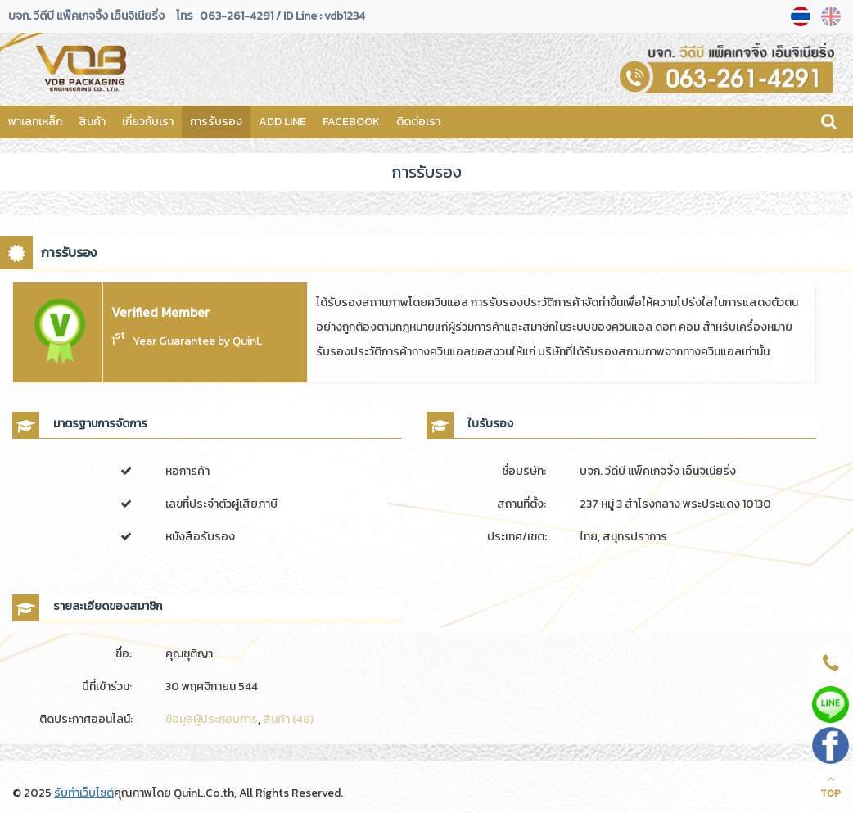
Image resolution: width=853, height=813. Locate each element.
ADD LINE (282, 121)
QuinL (247, 341)
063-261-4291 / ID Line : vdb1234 (282, 16)
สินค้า (92, 121)
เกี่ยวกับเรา (148, 121)
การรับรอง (216, 121)
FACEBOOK (351, 121)
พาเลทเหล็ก (35, 121)
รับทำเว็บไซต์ (84, 793)
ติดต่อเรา (418, 121)
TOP (830, 787)
